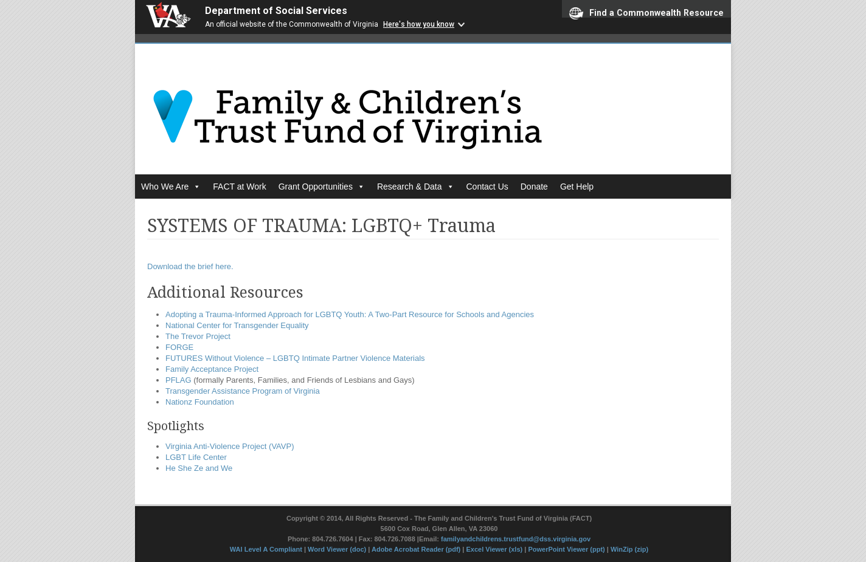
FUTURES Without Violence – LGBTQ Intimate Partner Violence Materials (295, 358)
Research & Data (415, 186)
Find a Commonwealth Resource (646, 12)
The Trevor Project (197, 336)
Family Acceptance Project (211, 369)
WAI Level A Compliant (267, 549)
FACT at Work (239, 186)
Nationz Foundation (199, 401)
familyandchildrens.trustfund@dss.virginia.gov (516, 539)
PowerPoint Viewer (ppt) (566, 549)
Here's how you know (418, 24)
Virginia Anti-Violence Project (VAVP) (229, 446)
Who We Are (171, 186)
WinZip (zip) (629, 549)
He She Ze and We (198, 468)
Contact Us (487, 186)
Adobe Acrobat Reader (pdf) (416, 549)
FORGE (179, 347)
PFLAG (178, 380)
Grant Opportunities (322, 186)
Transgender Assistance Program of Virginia (242, 391)
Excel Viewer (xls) (494, 549)
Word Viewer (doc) (337, 549)
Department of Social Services (276, 10)
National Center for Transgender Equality (237, 325)
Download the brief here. (190, 266)
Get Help (577, 186)
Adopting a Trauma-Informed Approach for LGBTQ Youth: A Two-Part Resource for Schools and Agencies (349, 314)
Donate (534, 186)
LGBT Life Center (196, 457)
